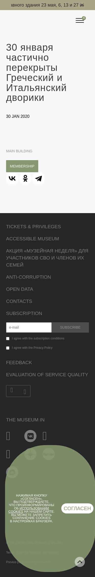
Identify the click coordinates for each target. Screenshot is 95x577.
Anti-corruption (28, 277)
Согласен (77, 508)
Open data (19, 289)
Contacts (19, 301)
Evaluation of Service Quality (47, 374)
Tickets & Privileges (33, 226)
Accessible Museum (32, 238)
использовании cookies (28, 509)
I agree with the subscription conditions (38, 338)
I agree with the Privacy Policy (32, 348)
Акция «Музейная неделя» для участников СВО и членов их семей (47, 258)
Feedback (19, 362)
